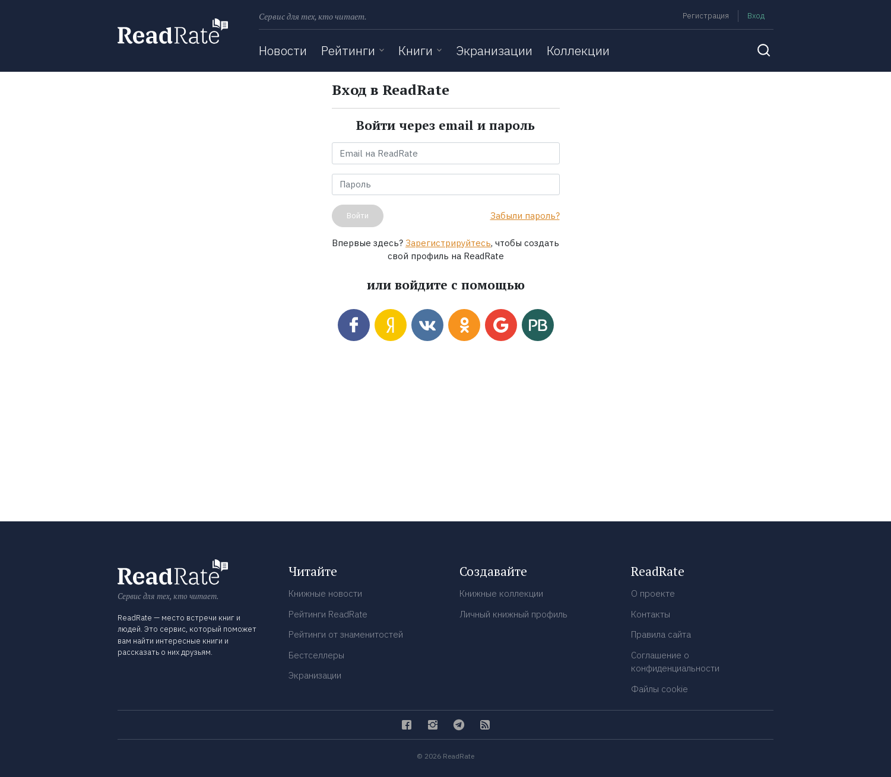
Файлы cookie (659, 689)
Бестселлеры (316, 655)
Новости (283, 50)
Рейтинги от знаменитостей (345, 634)
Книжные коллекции (501, 593)
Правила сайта (661, 634)
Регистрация (706, 16)
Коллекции (578, 50)
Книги (415, 50)
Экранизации (494, 50)
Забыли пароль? (525, 215)
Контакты (650, 614)
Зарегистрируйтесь (448, 243)
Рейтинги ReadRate (327, 614)
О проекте (653, 593)
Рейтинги (348, 50)
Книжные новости (325, 593)
